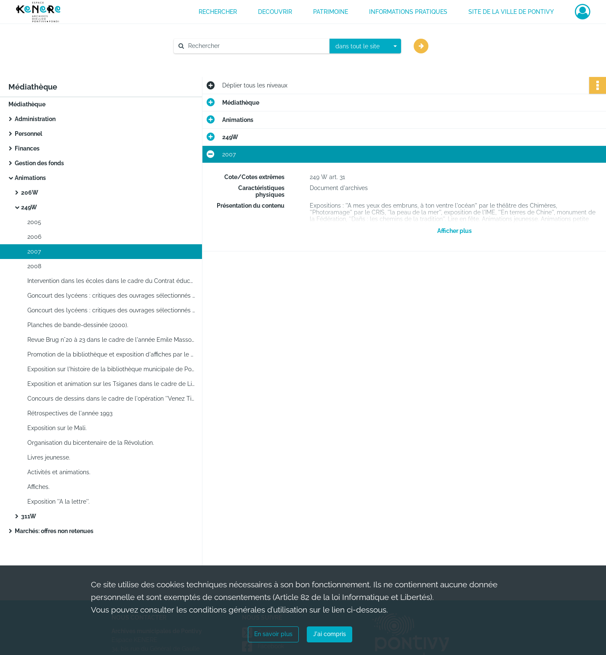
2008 (34, 266)
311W (28, 516)
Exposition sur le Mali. (57, 428)
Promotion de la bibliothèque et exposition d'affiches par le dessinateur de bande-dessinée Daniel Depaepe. (111, 354)
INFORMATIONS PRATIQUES (408, 11)
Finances (27, 148)
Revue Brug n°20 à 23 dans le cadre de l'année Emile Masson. (111, 339)
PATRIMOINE (330, 11)
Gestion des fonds (39, 163)
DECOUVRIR (275, 11)
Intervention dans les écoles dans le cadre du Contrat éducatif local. (111, 280)
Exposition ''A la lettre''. (58, 501)
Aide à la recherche (206, 60)
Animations (30, 177)
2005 (34, 222)
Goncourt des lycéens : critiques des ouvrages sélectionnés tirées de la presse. (111, 295)
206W (29, 192)
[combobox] (365, 46)
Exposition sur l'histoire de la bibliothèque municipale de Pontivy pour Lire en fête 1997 (111, 369)
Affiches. (38, 486)
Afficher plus (454, 230)
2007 (34, 251)
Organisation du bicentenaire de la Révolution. (90, 442)
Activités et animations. (58, 472)
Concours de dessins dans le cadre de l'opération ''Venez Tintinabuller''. (111, 398)
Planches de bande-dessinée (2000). (77, 325)
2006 (34, 236)
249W (29, 207)
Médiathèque (26, 104)
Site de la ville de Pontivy (511, 11)
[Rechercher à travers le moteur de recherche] (256, 46)
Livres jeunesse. (48, 457)
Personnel (28, 133)
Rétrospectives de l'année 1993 (69, 413)
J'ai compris (329, 634)
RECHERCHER (218, 11)
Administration (35, 119)
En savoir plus (273, 634)
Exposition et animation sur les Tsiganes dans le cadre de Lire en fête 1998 (111, 383)
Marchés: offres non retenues (54, 531)
